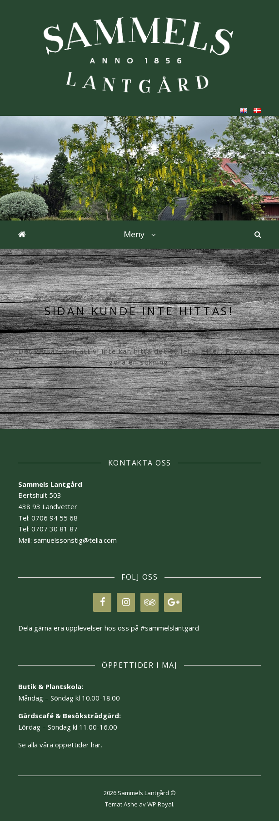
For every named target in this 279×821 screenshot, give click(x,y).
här (96, 744)
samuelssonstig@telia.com (75, 540)
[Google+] (173, 602)
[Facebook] (102, 602)
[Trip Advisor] (149, 602)
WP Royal (160, 804)
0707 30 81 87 (54, 528)
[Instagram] (126, 602)
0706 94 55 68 (54, 517)
